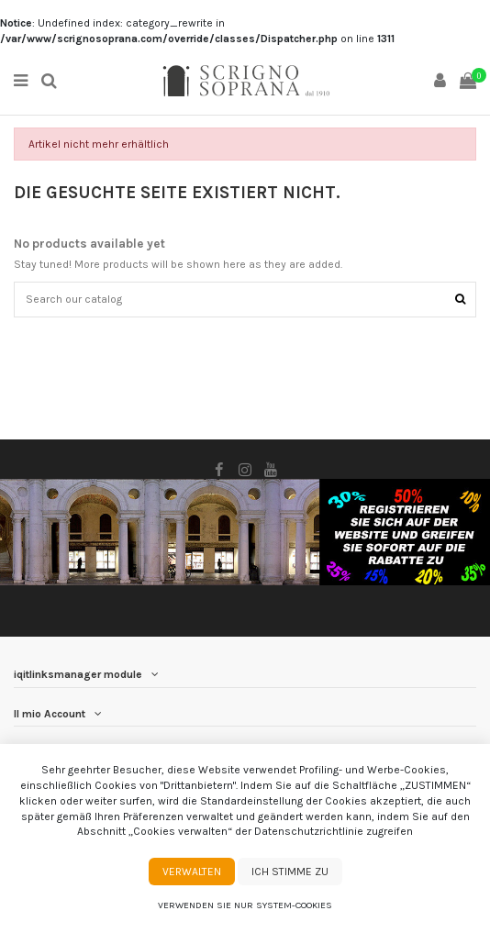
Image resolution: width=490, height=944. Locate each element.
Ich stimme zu (290, 871)
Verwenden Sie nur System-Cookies (245, 905)
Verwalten (191, 871)
